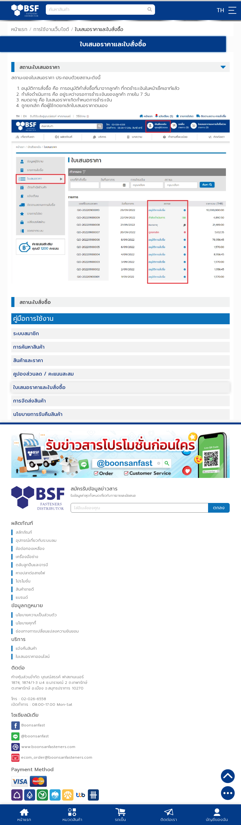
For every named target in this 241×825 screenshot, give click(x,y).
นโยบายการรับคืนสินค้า (37, 414)
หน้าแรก (19, 29)
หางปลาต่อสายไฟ (30, 573)
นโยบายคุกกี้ (26, 623)
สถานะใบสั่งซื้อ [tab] (32, 302)
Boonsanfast (28, 725)
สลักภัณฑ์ (24, 532)
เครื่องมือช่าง (27, 557)
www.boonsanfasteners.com (43, 747)
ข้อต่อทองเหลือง (30, 548)
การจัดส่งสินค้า (29, 401)
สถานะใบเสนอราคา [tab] (37, 67)
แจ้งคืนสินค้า (26, 648)
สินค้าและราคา (28, 360)
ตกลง (219, 508)
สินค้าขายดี (25, 589)
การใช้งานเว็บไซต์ (51, 29)
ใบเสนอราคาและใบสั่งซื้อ (39, 387)
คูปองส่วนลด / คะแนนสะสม (43, 374)
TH (220, 10)
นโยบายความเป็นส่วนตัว (36, 615)
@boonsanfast (30, 736)
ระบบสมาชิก (26, 333)
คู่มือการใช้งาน (33, 319)
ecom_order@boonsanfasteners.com (51, 758)
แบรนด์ (22, 597)
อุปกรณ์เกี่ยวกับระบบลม (36, 540)
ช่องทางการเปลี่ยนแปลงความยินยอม (47, 631)
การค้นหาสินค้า (29, 347)
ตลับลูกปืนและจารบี (32, 565)
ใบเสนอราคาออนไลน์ (33, 656)
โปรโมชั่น (23, 581)
